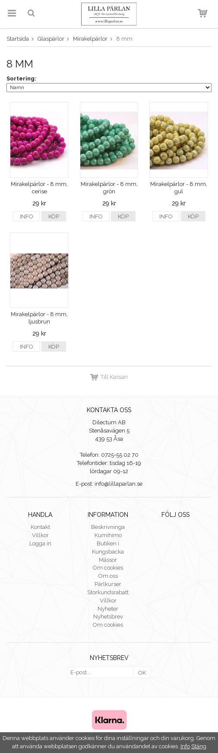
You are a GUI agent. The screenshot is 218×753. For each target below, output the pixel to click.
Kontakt (40, 527)
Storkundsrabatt (108, 592)
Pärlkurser (108, 584)
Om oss (108, 576)
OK (142, 673)
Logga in (40, 543)
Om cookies (108, 567)
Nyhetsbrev (108, 616)
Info (26, 216)
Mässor (108, 560)
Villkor (40, 535)
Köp (53, 216)
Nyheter (108, 609)
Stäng (198, 746)
